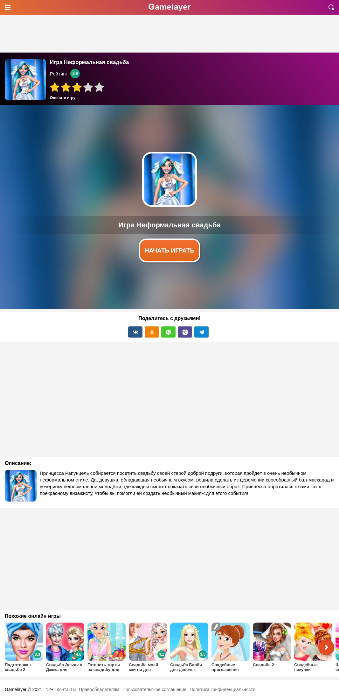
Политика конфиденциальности (222, 689)
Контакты (66, 689)
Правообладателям (99, 689)
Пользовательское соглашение (154, 689)
